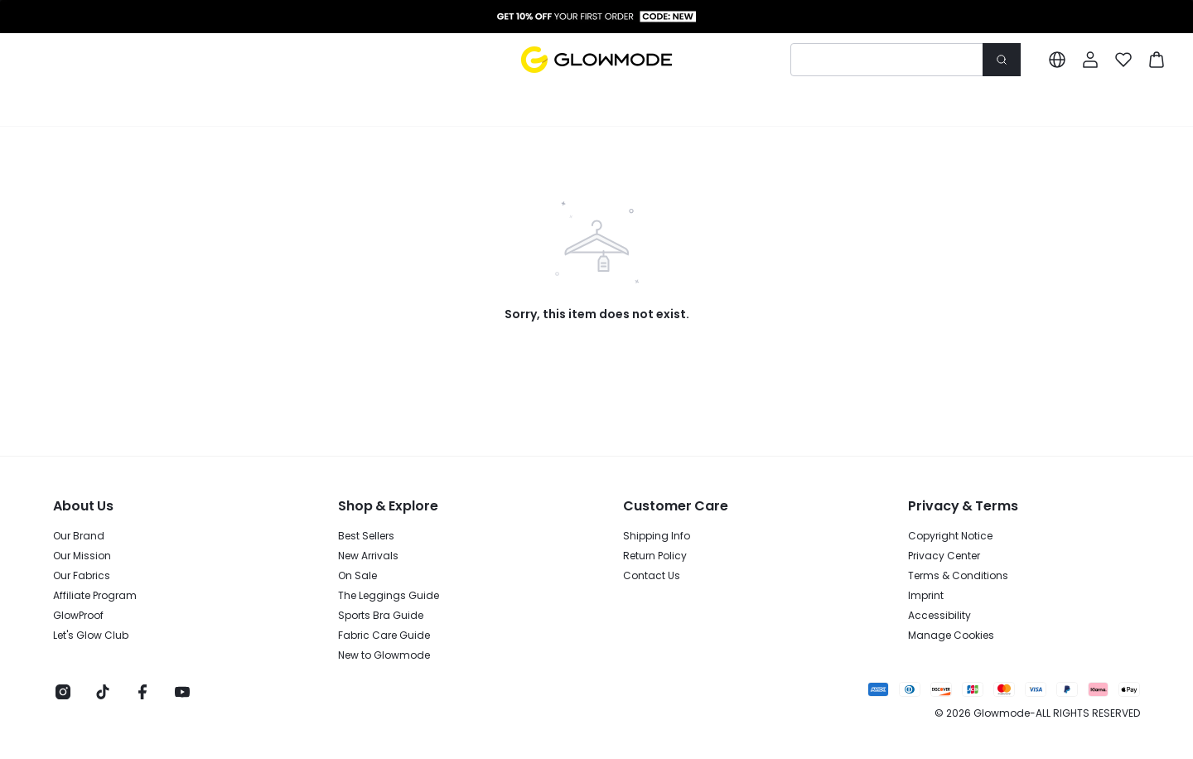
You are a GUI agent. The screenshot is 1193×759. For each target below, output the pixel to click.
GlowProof (78, 615)
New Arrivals (368, 556)
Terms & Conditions (958, 576)
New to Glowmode (384, 655)
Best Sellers (366, 536)
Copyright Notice (950, 536)
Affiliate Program (95, 596)
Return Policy (655, 556)
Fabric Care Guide (384, 635)
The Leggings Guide (388, 596)
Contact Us (651, 576)
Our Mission (82, 556)
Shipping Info (656, 536)
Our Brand (78, 536)
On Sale (357, 576)
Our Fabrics (81, 576)
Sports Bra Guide (380, 615)
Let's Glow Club (90, 635)
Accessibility (939, 615)
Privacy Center (944, 556)
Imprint (926, 596)
